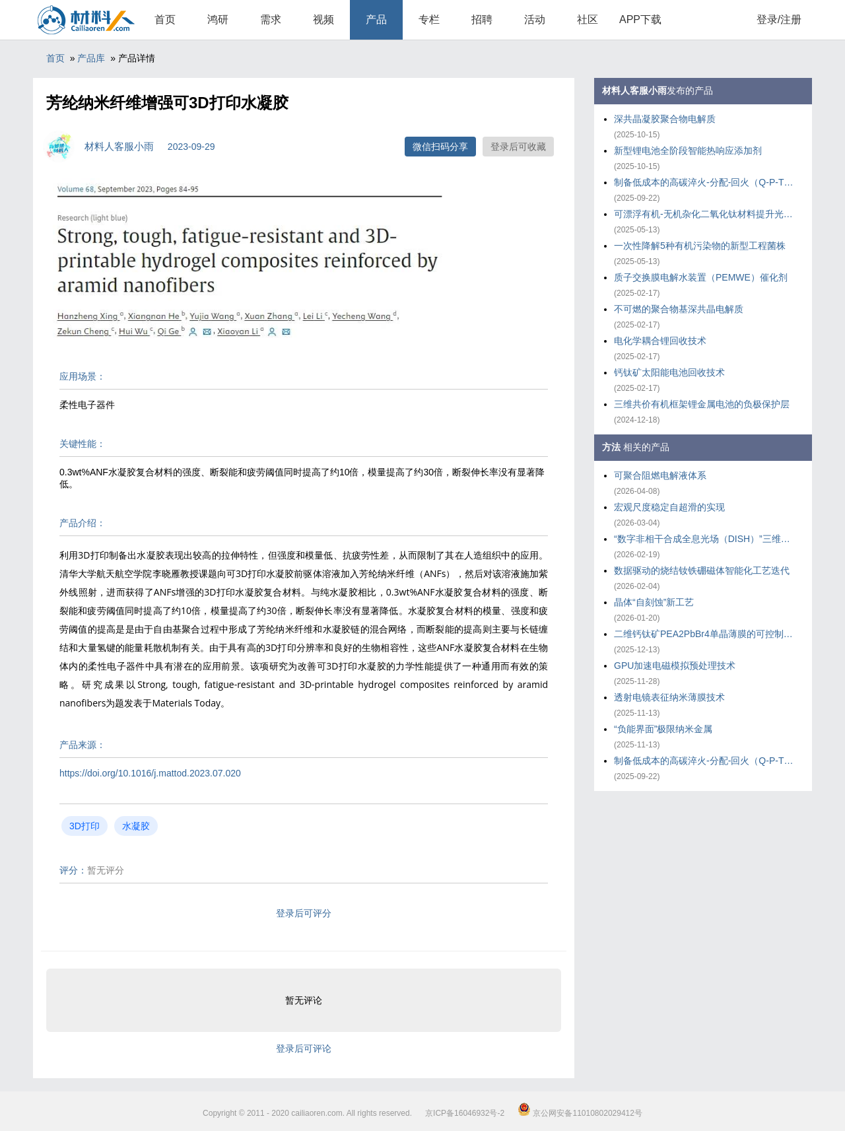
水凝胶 (136, 826)
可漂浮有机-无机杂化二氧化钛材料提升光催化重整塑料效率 (706, 214)
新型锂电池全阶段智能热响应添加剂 (688, 150)
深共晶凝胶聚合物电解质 (665, 119)
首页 (165, 19)
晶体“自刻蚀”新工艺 (654, 602)
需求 (270, 19)
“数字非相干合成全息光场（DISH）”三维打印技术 (706, 538)
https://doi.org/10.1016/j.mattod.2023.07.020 (150, 773)
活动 (534, 19)
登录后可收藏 (518, 146)
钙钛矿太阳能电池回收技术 (669, 372)
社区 (587, 19)
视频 (323, 19)
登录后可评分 (303, 913)
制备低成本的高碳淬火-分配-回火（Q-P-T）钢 (706, 182)
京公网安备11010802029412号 (580, 1113)
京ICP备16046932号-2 (464, 1113)
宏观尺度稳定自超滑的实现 (669, 507)
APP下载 (640, 19)
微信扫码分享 (440, 146)
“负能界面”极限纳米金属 (663, 729)
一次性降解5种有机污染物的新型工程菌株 (700, 245)
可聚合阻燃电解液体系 (660, 475)
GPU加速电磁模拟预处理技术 (674, 665)
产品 (376, 19)
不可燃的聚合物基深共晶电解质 (678, 309)
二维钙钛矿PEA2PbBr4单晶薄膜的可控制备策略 (706, 634)
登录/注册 (779, 19)
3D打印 (84, 826)
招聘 (481, 19)
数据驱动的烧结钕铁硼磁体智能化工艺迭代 (702, 570)
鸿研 (217, 19)
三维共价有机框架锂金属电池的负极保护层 (702, 404)
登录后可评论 (303, 1048)
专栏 (429, 19)
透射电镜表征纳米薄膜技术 (669, 697)
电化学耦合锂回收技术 (660, 340)
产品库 (91, 58)
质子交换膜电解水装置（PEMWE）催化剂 (701, 277)
